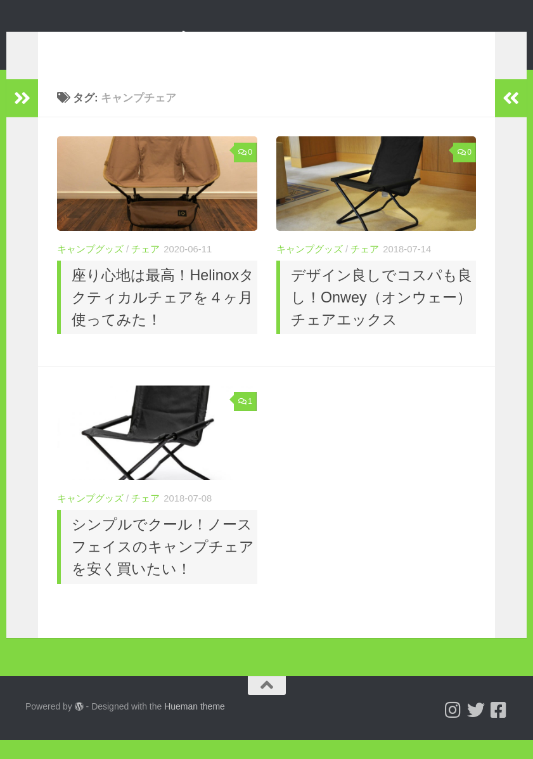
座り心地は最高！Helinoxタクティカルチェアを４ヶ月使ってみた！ (163, 316)
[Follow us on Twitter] (476, 729)
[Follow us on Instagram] (453, 729)
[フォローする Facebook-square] (499, 729)
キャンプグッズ (90, 268)
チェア (145, 268)
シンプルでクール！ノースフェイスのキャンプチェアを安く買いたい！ (163, 565)
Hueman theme (194, 725)
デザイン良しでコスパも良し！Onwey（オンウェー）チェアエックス (381, 316)
